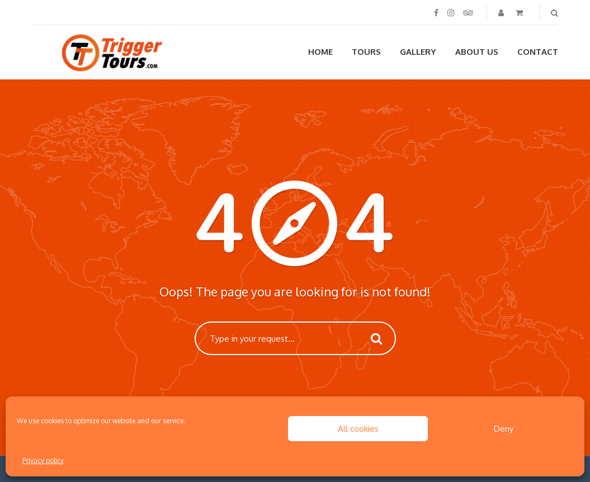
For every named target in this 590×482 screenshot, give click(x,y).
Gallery (418, 51)
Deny (503, 428)
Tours (366, 51)
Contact (537, 51)
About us (476, 51)
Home (320, 51)
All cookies (358, 428)
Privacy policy (43, 460)
